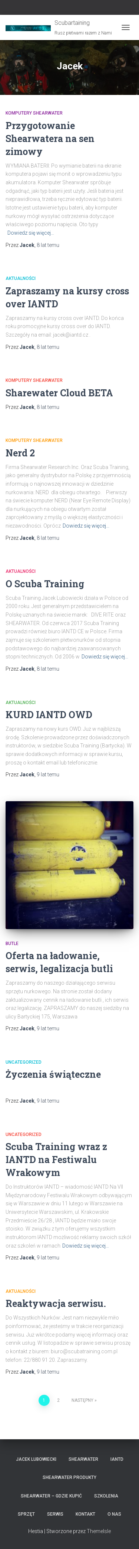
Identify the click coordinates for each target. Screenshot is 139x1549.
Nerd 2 (20, 453)
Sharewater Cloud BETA (59, 393)
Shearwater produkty (69, 1477)
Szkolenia (106, 1496)
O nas (114, 1514)
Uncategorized (24, 1062)
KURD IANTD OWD (49, 715)
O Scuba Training (45, 584)
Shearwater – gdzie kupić (51, 1496)
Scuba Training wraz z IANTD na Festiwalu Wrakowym (56, 1159)
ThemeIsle (99, 1531)
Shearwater (83, 1459)
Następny (82, 1400)
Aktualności (21, 278)
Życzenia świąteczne (53, 1074)
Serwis (55, 1514)
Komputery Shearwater (34, 113)
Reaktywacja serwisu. (56, 1303)
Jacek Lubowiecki (36, 1459)
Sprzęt (26, 1514)
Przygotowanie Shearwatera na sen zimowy (50, 138)
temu (48, 245)
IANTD (116, 1459)
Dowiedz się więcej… (30, 233)
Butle (12, 943)
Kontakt (85, 1514)
